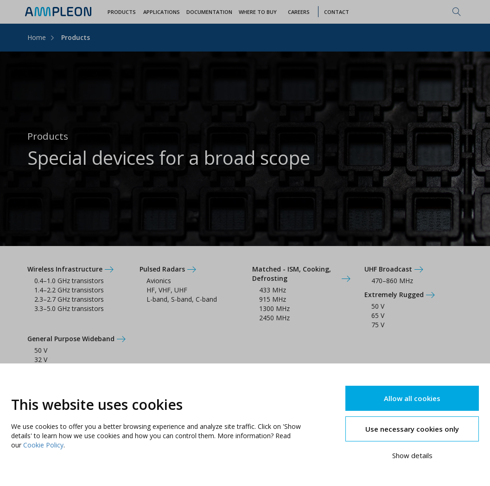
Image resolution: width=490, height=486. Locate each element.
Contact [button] (336, 11)
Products (75, 37)
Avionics (158, 280)
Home (36, 37)
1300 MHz (274, 308)
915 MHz (272, 299)
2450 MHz (274, 317)
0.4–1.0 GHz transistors (69, 280)
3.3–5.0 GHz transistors (69, 308)
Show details (412, 455)
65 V (377, 315)
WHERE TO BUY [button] (258, 11)
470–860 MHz (392, 280)
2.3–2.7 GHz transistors (69, 299)
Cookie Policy (43, 445)
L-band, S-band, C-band (181, 299)
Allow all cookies (412, 398)
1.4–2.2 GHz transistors (69, 289)
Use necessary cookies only (412, 429)
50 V (377, 306)
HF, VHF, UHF (166, 289)
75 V (377, 324)
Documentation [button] (209, 11)
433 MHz (272, 289)
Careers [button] (299, 11)
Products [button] (122, 11)
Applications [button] (161, 11)
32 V (40, 359)
